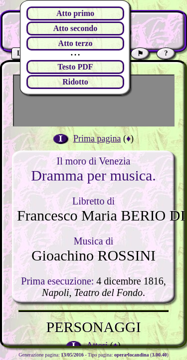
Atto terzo (75, 43)
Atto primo (75, 13)
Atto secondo (75, 28)
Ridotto (75, 82)
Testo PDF (75, 66)
